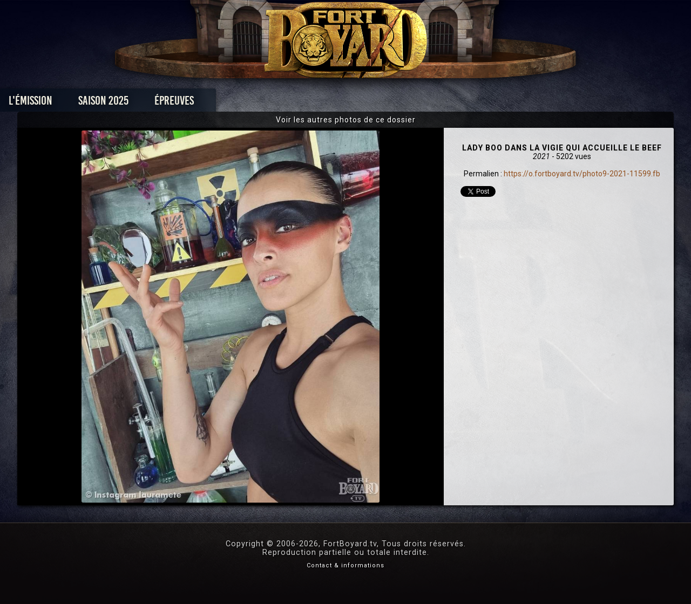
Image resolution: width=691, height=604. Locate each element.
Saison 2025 (177, 103)
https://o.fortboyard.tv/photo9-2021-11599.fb (582, 173)
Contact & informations (345, 565)
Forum (478, 103)
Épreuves (247, 103)
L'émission (104, 103)
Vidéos (362, 103)
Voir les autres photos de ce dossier (346, 119)
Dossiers (420, 103)
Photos (308, 103)
